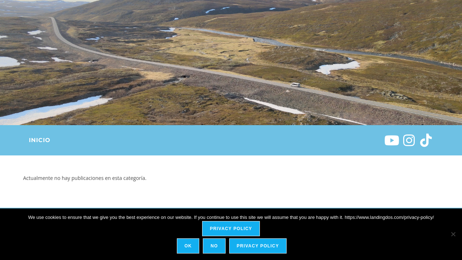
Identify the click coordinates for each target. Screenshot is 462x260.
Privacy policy (231, 229)
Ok (189, 247)
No (215, 247)
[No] (453, 234)
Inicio (39, 140)
